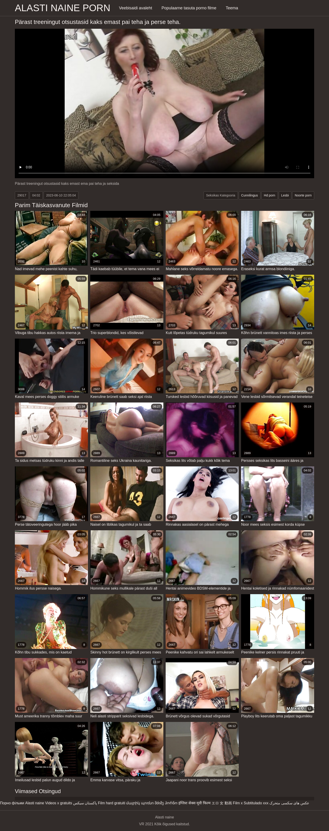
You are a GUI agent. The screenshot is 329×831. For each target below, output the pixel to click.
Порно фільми (12, 803)
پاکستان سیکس (85, 803)
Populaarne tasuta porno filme (189, 8)
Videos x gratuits (58, 803)
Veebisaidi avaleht (135, 8)
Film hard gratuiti (111, 803)
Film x (238, 803)
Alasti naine (34, 803)
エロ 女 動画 (222, 803)
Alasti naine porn (62, 8)
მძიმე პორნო (166, 803)
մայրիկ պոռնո (140, 803)
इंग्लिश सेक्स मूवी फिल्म (194, 803)
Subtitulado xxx (256, 803)
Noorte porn (303, 195)
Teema (232, 8)
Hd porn (269, 195)
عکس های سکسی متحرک (289, 803)
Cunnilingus (249, 195)
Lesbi (285, 195)
